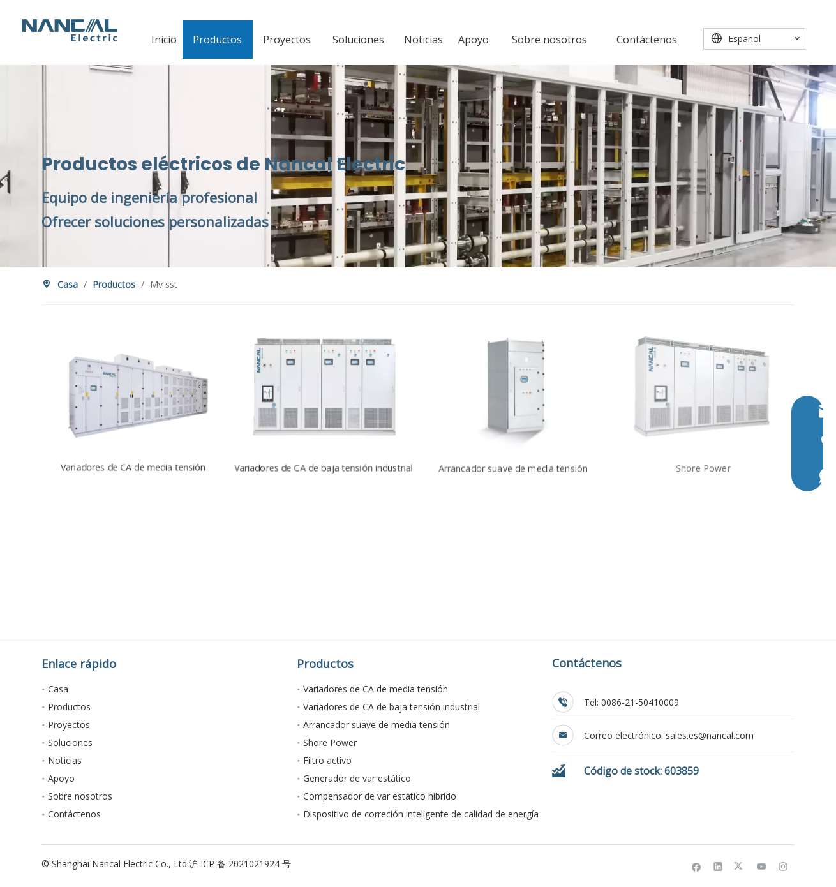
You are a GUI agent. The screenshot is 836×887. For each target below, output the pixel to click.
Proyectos (69, 725)
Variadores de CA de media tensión (375, 689)
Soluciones (70, 742)
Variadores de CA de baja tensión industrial (391, 707)
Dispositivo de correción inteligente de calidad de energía (421, 814)
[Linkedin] (718, 866)
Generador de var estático (357, 778)
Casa (58, 689)
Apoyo (61, 778)
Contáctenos (74, 814)
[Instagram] (783, 866)
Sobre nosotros (80, 796)
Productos (69, 707)
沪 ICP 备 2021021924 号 (240, 864)
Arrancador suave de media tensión (376, 725)
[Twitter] (740, 866)
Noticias (65, 760)
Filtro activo (327, 760)
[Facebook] (697, 866)
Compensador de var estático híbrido (379, 796)
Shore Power (330, 742)
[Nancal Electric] (69, 30)
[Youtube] (762, 866)
